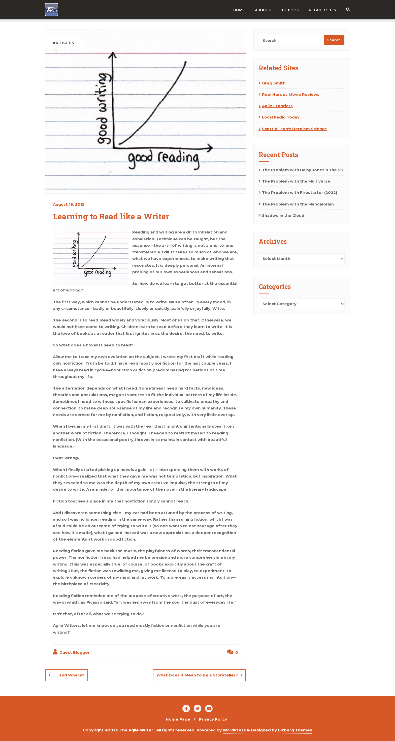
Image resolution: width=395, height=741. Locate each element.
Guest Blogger (71, 652)
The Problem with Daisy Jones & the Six (303, 169)
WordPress (234, 729)
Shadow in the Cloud (283, 215)
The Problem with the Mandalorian (298, 204)
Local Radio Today (281, 117)
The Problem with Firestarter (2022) (299, 192)
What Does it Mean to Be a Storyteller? (197, 675)
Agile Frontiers (277, 105)
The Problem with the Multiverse (296, 181)
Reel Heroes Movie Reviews (290, 94)
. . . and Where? (68, 675)
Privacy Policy (213, 719)
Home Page (178, 719)
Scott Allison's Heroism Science (294, 128)
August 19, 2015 (68, 204)
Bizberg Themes (295, 729)
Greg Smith (273, 83)
